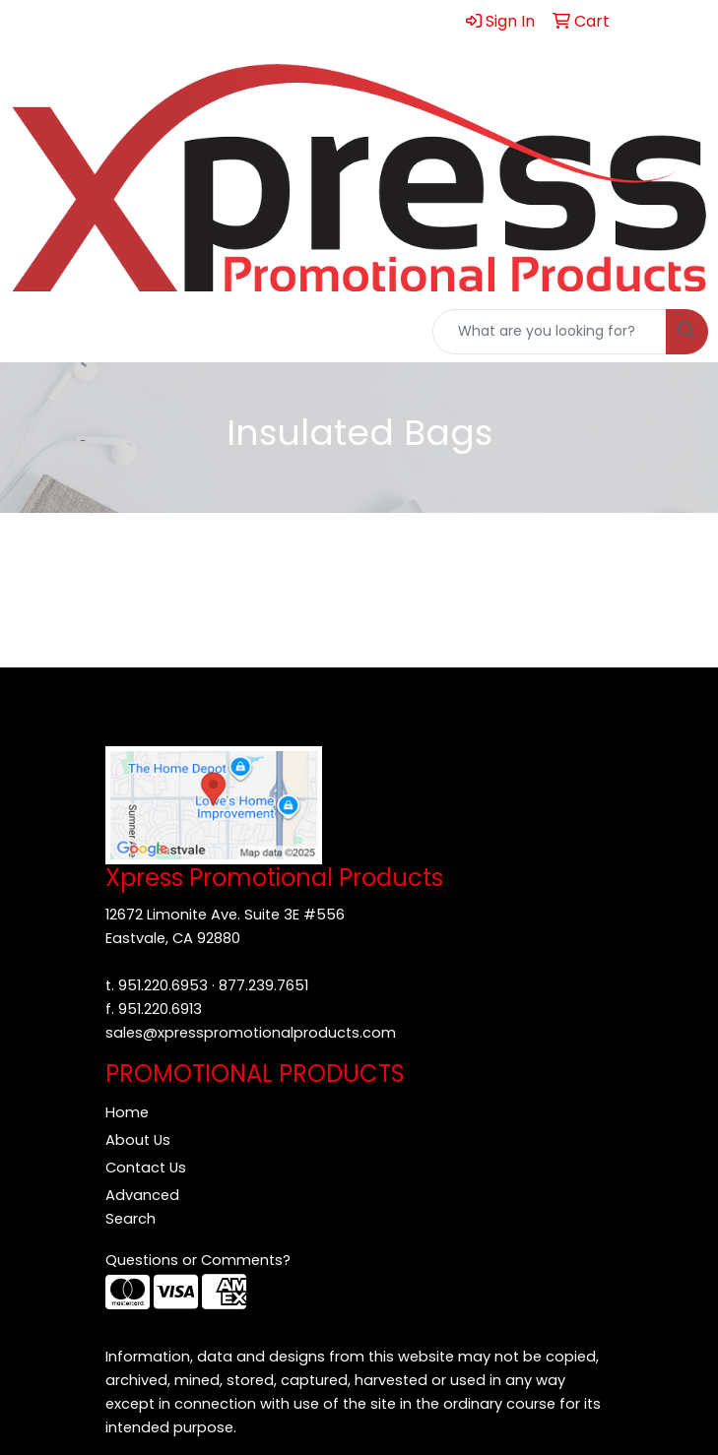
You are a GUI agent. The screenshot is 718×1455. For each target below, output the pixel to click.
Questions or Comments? (198, 1260)
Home (127, 1112)
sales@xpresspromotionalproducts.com (250, 1033)
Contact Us (145, 1167)
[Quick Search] (549, 331)
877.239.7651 (263, 985)
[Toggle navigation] (30, 332)
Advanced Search (142, 1207)
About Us (137, 1140)
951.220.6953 (163, 985)
